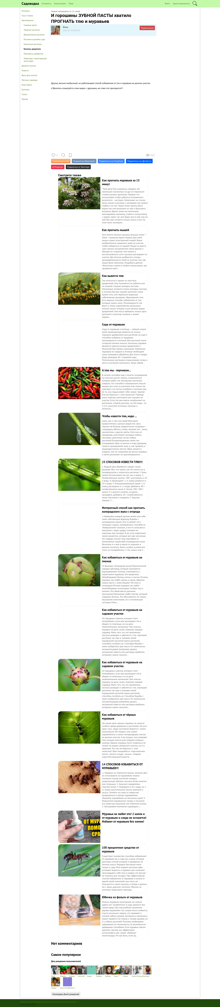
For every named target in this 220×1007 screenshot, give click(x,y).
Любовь (73, 971)
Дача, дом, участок (29, 75)
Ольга (118, 971)
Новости (25, 70)
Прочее (25, 99)
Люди (71, 3)
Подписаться (147, 27)
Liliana (127, 971)
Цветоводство (28, 20)
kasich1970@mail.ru (67, 983)
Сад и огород (27, 15)
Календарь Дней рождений (65, 994)
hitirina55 (82, 971)
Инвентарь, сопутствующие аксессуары (35, 59)
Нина (55, 971)
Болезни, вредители (32, 49)
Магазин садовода (29, 80)
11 (57, 155)
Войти (167, 3)
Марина (64, 971)
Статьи (24, 94)
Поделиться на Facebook (111, 161)
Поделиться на (139, 161)
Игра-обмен (27, 85)
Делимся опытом (29, 65)
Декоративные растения (34, 34)
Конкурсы (26, 11)
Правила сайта (26, 1002)
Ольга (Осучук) (137, 971)
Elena (65, 27)
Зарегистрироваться (181, 3)
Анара (91, 971)
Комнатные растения (33, 44)
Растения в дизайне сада (34, 39)
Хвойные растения (32, 30)
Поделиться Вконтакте (84, 161)
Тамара (55, 983)
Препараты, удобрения (33, 53)
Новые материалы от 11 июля (65, 11)
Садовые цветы (30, 25)
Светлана (147, 971)
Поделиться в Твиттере (78, 167)
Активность (46, 3)
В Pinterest (57, 167)
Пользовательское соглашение (63, 1002)
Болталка (25, 89)
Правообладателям (41, 1002)
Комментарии (60, 3)
